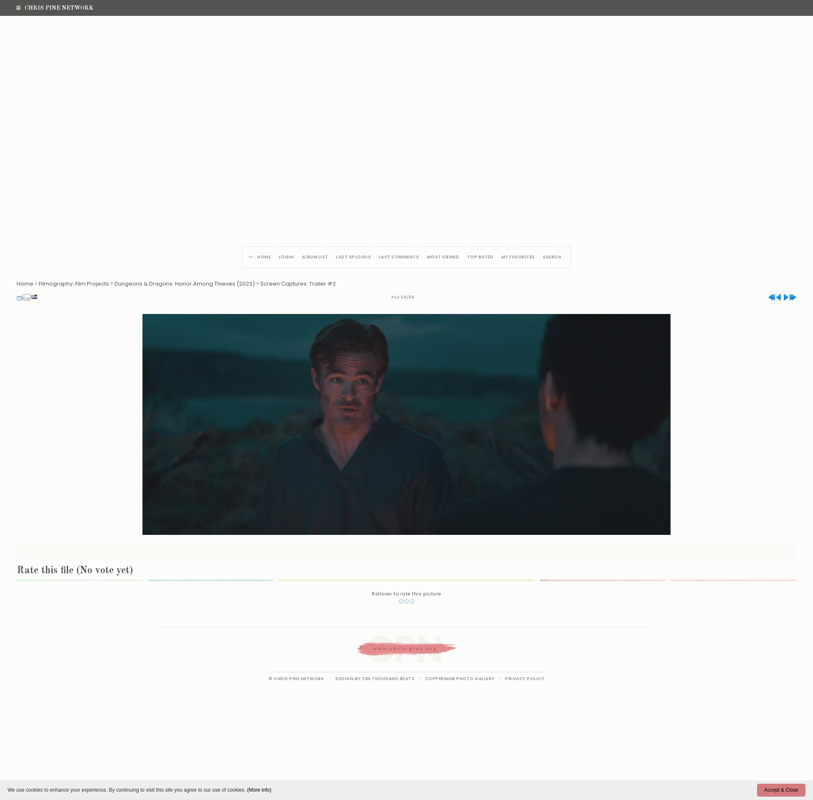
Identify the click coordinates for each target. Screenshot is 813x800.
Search (552, 257)
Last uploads (353, 257)
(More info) (259, 790)
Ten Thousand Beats (388, 679)
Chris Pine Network (54, 8)
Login (286, 257)
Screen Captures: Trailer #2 (298, 284)
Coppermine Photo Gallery (460, 679)
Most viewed (443, 257)
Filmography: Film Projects (74, 284)
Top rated (480, 257)
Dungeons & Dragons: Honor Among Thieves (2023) (184, 284)
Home (264, 257)
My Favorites (518, 257)
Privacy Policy (524, 679)
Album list (315, 257)
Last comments (399, 257)
